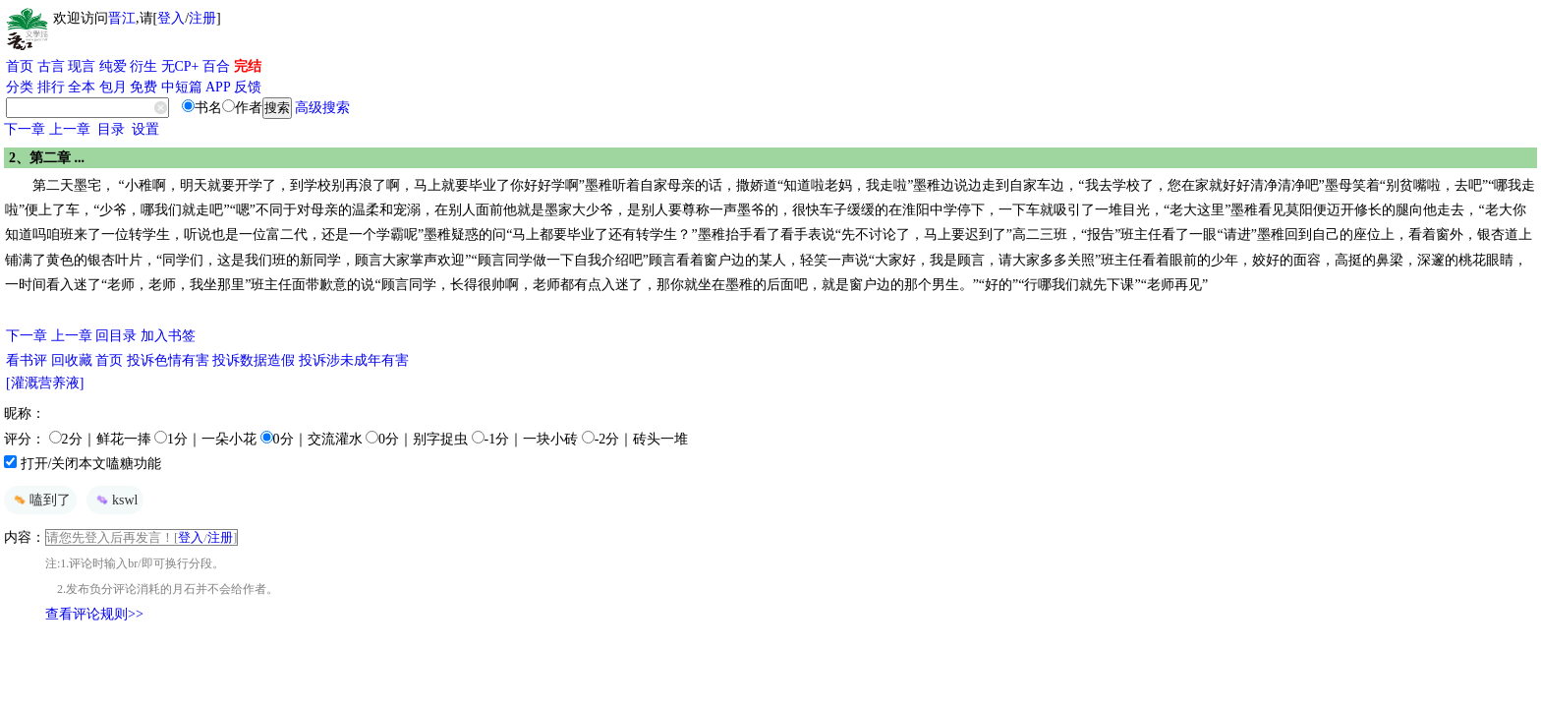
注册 (202, 18)
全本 (81, 87)
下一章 (24, 129)
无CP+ (180, 66)
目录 (111, 129)
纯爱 (113, 66)
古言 (51, 66)
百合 (216, 66)
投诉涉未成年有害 (354, 360)
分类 (19, 87)
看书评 (26, 360)
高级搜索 (322, 107)
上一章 (69, 129)
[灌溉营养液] (45, 383)
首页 (19, 66)
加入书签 (168, 335)
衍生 (143, 66)
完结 (247, 66)
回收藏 (71, 360)
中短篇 (181, 87)
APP (218, 87)
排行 (51, 87)
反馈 (247, 87)
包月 (113, 87)
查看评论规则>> (94, 614)
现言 (81, 66)
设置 (145, 129)
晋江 (122, 18)
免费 (143, 87)
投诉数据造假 (253, 360)
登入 (171, 18)
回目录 (116, 335)
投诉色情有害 (168, 360)
